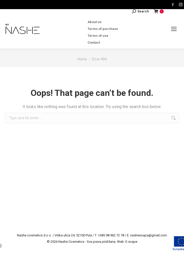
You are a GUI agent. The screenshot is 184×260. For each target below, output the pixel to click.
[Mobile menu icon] (174, 29)
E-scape (131, 242)
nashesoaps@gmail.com (148, 235)
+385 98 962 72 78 (111, 235)
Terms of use (98, 36)
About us (95, 22)
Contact (94, 42)
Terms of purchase (103, 29)
